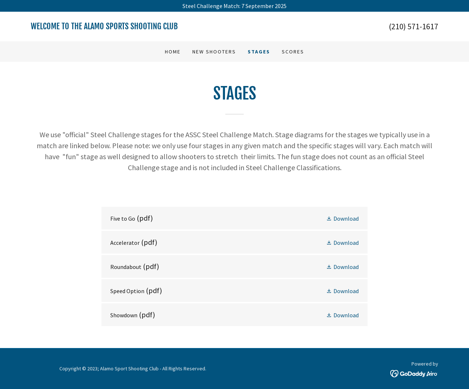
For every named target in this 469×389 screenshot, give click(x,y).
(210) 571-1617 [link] (413, 26)
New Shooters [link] (214, 51)
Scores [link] (293, 51)
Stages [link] (259, 51)
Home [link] (173, 51)
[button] (342, 218)
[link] (132, 27)
